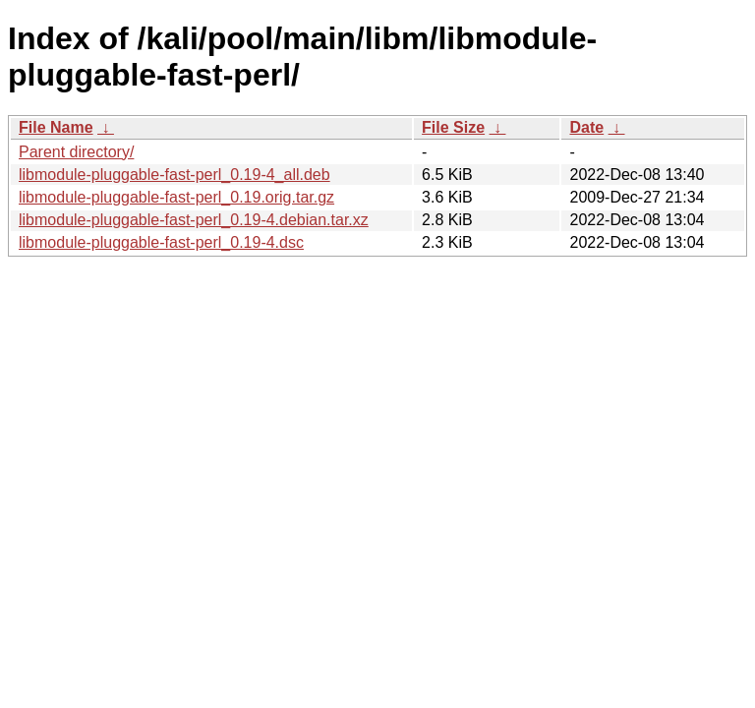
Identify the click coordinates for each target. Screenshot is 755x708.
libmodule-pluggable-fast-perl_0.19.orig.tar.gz (176, 197)
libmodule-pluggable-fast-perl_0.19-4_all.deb (174, 174)
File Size (453, 127)
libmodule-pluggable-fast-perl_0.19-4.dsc (161, 242)
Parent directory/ (76, 152)
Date (586, 127)
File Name (56, 127)
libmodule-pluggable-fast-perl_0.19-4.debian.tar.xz (194, 219)
